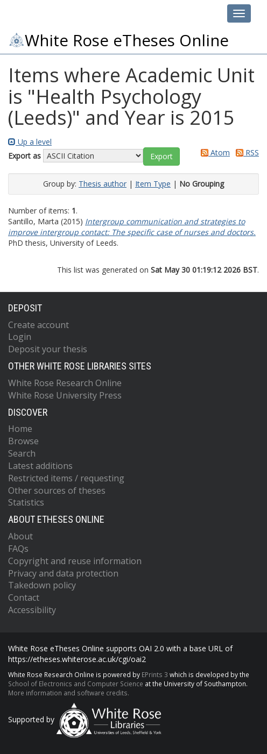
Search (22, 453)
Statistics (26, 502)
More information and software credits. (68, 692)
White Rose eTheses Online (118, 40)
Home (20, 429)
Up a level (30, 142)
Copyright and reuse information (75, 561)
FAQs (18, 548)
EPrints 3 (155, 674)
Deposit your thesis (47, 349)
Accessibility (32, 610)
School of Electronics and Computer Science (75, 683)
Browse (23, 441)
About (20, 536)
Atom (213, 152)
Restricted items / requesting (66, 478)
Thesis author (103, 184)
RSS (245, 152)
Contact (23, 597)
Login (19, 337)
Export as (24, 156)
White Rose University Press (65, 395)
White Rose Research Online (65, 383)
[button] (161, 156)
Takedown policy (42, 585)
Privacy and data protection (63, 573)
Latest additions (40, 466)
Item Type (153, 184)
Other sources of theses (57, 490)
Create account (38, 325)
